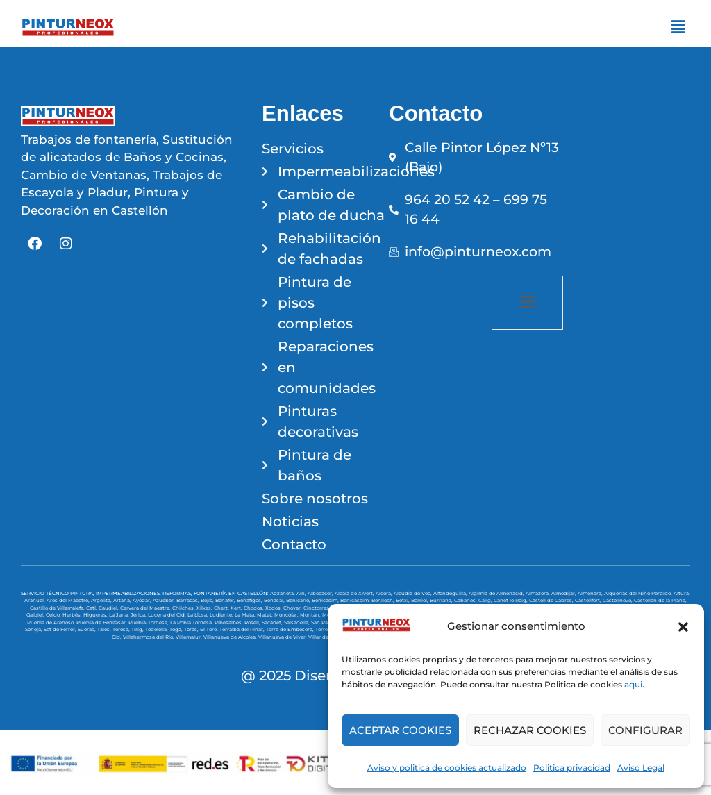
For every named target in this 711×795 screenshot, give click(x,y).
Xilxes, (205, 608)
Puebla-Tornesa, (149, 622)
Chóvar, (293, 608)
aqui (633, 684)
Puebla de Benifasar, (102, 622)
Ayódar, (143, 600)
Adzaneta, (283, 593)
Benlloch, (383, 600)
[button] (683, 627)
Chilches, (184, 608)
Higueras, (96, 615)
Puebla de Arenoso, (51, 622)
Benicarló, (299, 600)
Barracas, (188, 600)
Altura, (682, 593)
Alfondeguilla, (451, 593)
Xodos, (274, 608)
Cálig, (486, 600)
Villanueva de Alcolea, (230, 637)
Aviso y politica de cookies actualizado (446, 767)
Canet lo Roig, (511, 600)
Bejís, (208, 600)
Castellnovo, (618, 600)
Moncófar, (287, 615)
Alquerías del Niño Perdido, (639, 593)
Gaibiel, (36, 615)
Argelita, (102, 600)
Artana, (123, 600)
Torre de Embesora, (290, 629)
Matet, (265, 615)
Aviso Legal (640, 767)
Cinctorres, (317, 608)
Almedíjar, (564, 593)
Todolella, (157, 629)
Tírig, (138, 629)
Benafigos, (250, 600)
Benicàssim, (355, 600)
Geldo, (54, 615)
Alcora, (385, 593)
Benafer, (226, 600)
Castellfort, (589, 600)
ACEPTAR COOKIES (400, 730)
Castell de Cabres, (552, 600)
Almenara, (591, 593)
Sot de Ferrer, (61, 629)
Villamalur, (189, 637)
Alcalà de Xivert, (355, 593)
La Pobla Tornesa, (192, 622)
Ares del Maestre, (69, 600)
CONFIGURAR (645, 730)
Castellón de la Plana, (660, 600)
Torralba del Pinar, (242, 629)
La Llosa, (198, 615)
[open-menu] (527, 303)
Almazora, (538, 593)
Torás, (192, 629)
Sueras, (87, 629)
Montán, (311, 615)
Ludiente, (222, 615)
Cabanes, (466, 600)
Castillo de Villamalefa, (58, 608)
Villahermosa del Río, (149, 637)
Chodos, (254, 608)
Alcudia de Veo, (413, 593)
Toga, (176, 629)
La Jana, (120, 615)
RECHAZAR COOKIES (530, 730)
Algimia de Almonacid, (497, 593)
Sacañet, (273, 622)
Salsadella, (297, 622)
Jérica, (139, 615)
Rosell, (253, 622)
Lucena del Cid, (167, 615)
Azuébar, (164, 600)
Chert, (222, 608)
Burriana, (442, 600)
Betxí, (403, 600)
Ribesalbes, (229, 622)
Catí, (92, 608)
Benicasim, (326, 600)
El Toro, (209, 629)
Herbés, (72, 615)
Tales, (104, 629)
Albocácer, (321, 593)
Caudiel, (109, 608)
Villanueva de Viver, (283, 637)
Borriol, (420, 600)
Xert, (237, 608)
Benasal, (275, 600)
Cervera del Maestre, (146, 608)
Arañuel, (35, 600)
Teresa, (121, 629)
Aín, (302, 593)
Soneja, (34, 629)
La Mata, (246, 615)
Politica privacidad (571, 767)
